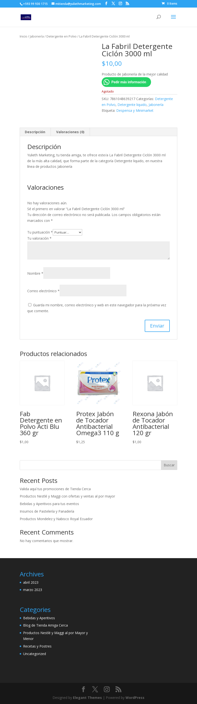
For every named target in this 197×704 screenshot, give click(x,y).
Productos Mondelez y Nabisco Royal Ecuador (56, 518)
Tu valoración (39, 238)
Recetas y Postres (37, 646)
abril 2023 (30, 582)
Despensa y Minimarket (134, 110)
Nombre (35, 273)
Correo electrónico (43, 291)
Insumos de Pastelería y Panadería (47, 511)
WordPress (134, 697)
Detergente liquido (132, 104)
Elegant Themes (87, 697)
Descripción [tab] (35, 132)
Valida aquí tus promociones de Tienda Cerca (55, 489)
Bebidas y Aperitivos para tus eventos (49, 503)
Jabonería (37, 36)
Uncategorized (34, 653)
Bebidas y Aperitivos (39, 618)
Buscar (169, 465)
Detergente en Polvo (61, 36)
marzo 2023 (32, 589)
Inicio (23, 36)
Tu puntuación (40, 232)
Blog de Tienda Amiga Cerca (45, 625)
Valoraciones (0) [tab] (70, 132)
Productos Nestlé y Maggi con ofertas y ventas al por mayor (67, 496)
